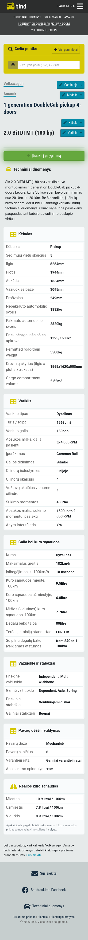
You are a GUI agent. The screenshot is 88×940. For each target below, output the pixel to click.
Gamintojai (69, 85)
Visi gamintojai (66, 49)
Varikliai (70, 133)
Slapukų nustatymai (63, 917)
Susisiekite (34, 855)
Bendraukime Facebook (44, 890)
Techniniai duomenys (44, 906)
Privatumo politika (24, 917)
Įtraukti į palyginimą (44, 155)
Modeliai (70, 95)
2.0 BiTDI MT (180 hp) (44, 30)
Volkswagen (13, 83)
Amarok (10, 93)
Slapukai (43, 917)
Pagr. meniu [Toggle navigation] (70, 6)
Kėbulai (71, 123)
